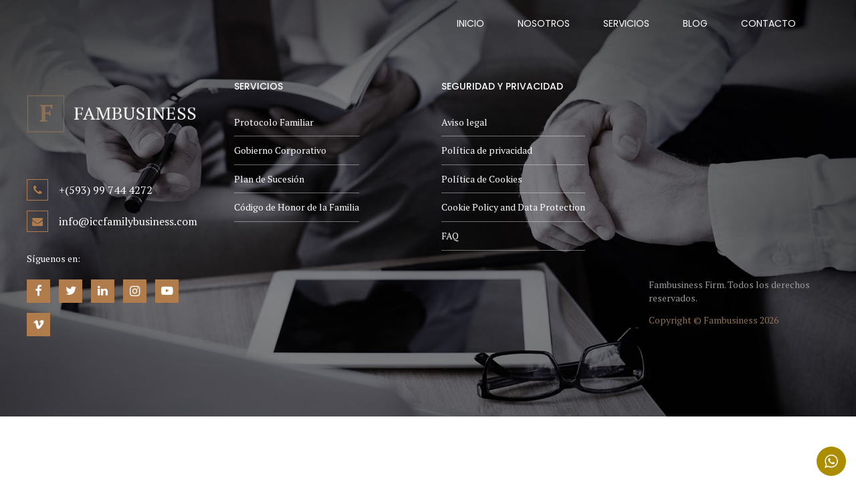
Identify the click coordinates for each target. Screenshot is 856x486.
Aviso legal (464, 122)
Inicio (470, 23)
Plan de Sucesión (269, 178)
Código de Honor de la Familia (296, 207)
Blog (695, 23)
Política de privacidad (486, 150)
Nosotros (544, 23)
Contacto (768, 23)
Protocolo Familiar (274, 122)
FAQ (450, 235)
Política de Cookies (481, 178)
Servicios (626, 23)
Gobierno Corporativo (280, 150)
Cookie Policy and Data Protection (513, 207)
